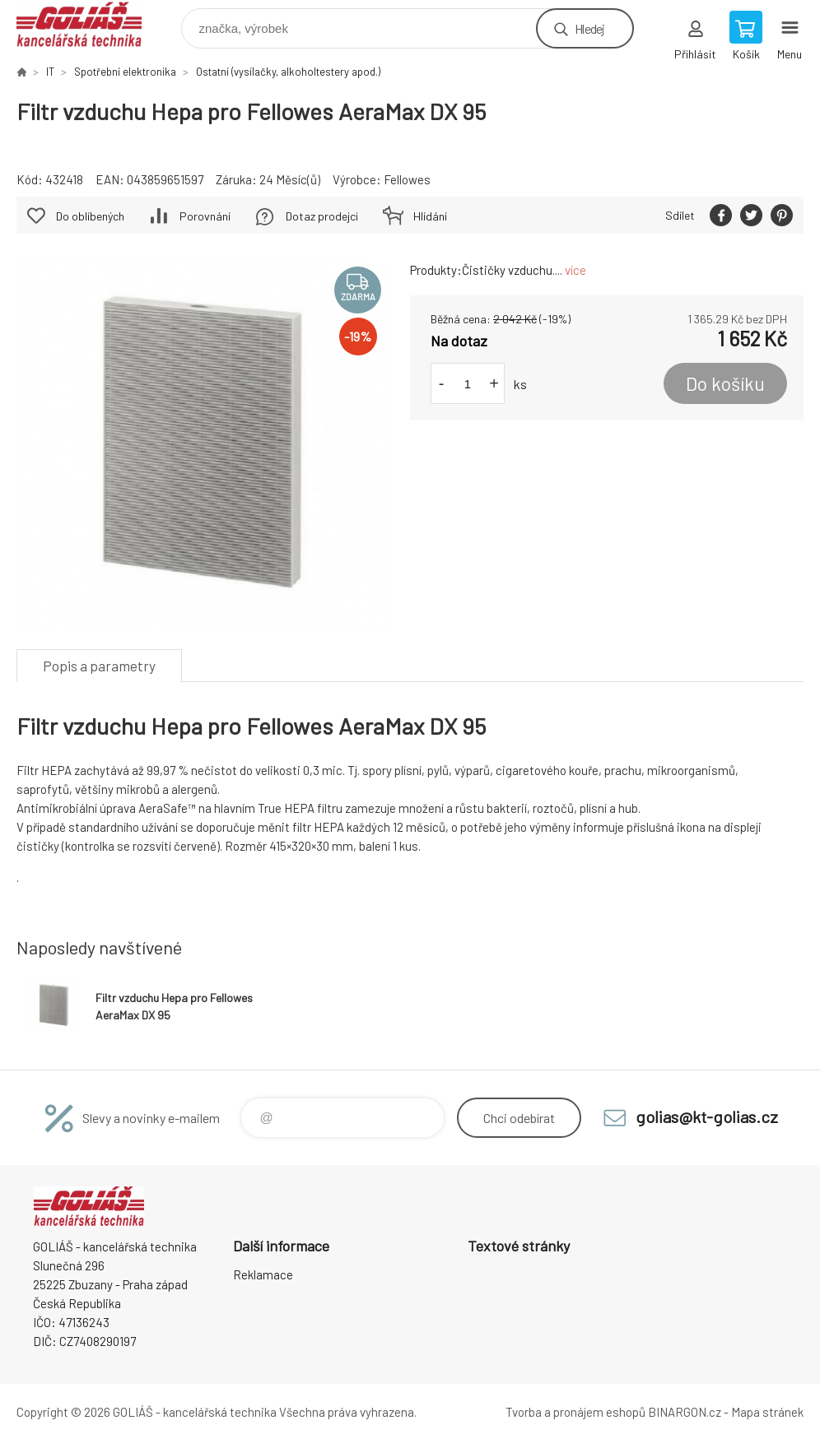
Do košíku (725, 383)
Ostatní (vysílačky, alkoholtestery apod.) (288, 71)
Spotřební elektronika (125, 71)
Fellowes (407, 179)
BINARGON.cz (684, 1411)
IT (50, 71)
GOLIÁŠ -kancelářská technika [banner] (89, 24)
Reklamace (263, 1274)
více (575, 269)
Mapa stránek (767, 1411)
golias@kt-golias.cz (707, 1116)
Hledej (589, 28)
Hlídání (430, 216)
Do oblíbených (90, 216)
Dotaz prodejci (322, 216)
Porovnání (205, 216)
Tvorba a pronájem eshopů (575, 1411)
